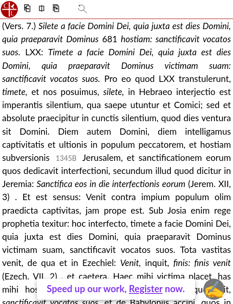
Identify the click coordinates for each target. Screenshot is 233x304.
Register (146, 288)
